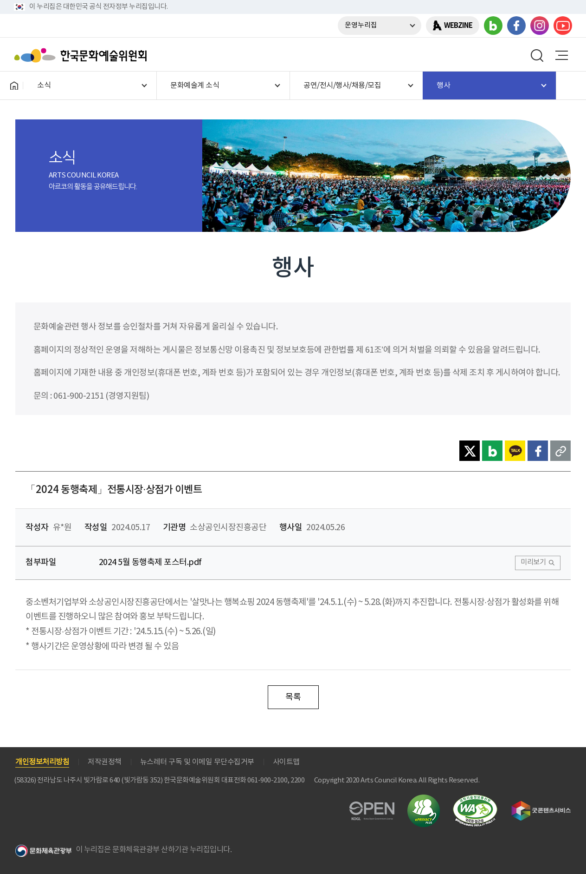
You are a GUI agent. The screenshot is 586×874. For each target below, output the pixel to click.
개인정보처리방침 (42, 762)
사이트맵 (286, 762)
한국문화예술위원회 (82, 55)
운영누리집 (361, 25)
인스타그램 (539, 25)
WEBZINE (458, 25)
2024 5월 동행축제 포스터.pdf (150, 562)
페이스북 (516, 25)
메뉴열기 (561, 55)
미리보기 (533, 562)
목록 (293, 697)
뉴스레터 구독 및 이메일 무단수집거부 (197, 762)
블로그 (493, 25)
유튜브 (563, 25)
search (537, 55)
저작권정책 (105, 762)
